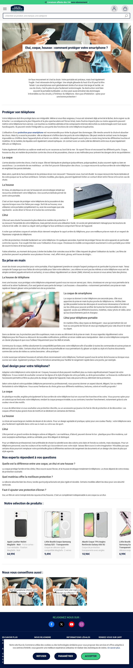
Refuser (41, 656)
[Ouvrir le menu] (4, 8)
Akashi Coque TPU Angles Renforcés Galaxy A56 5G (93, 543)
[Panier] (125, 8)
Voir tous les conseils (18, 28)
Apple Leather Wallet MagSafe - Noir (16, 543)
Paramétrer (65, 656)
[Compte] (114, 8)
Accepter (91, 656)
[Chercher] (126, 16)
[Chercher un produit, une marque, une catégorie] (65, 15)
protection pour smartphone (30, 132)
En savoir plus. (114, 648)
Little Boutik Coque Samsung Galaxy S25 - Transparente (57, 543)
